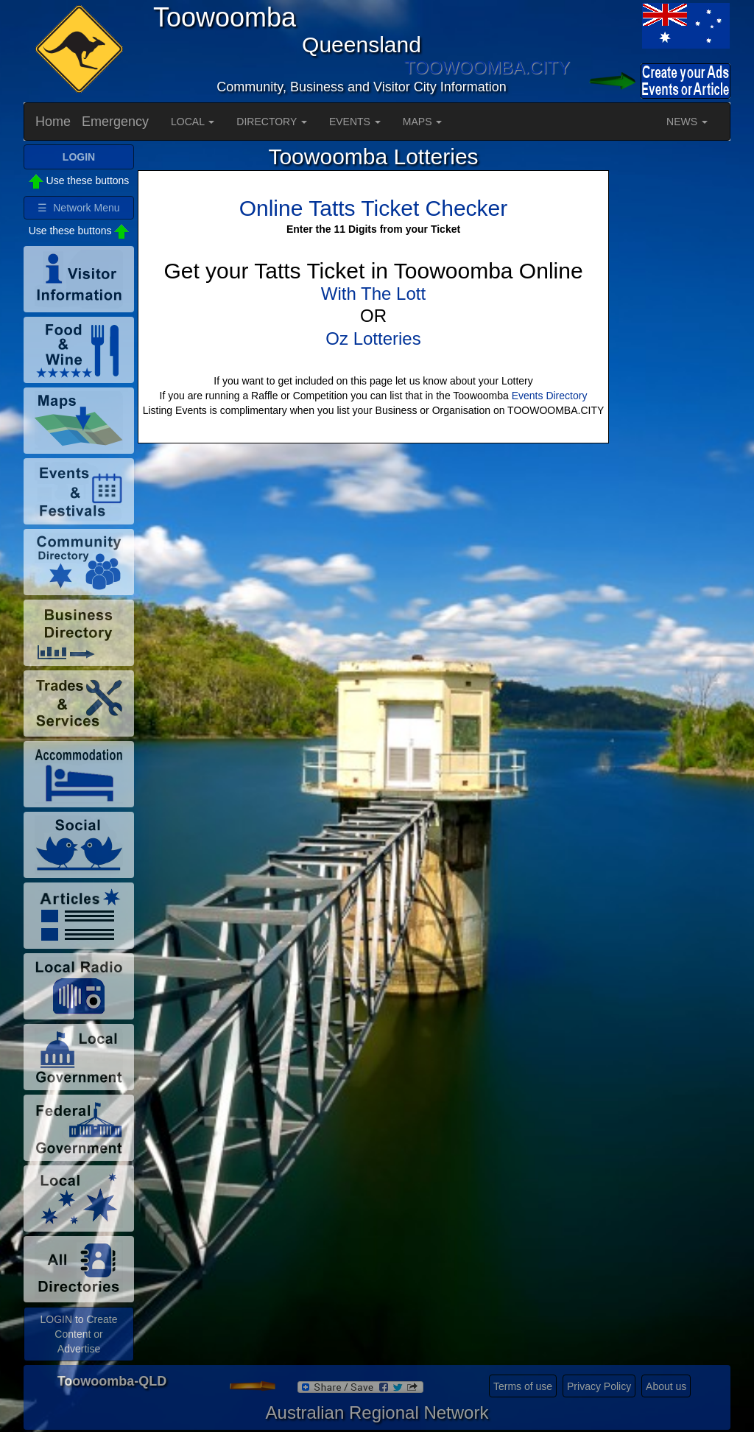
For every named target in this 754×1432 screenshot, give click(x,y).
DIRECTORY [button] (271, 121)
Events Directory (550, 395)
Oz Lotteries (372, 338)
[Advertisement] (671, 365)
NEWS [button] (687, 121)
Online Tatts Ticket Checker (373, 208)
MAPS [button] (423, 121)
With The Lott (373, 293)
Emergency (115, 121)
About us (666, 1386)
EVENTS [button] (355, 121)
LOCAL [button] (192, 121)
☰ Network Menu (78, 208)
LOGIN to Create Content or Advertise (78, 1334)
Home (53, 121)
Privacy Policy (599, 1386)
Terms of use (522, 1386)
